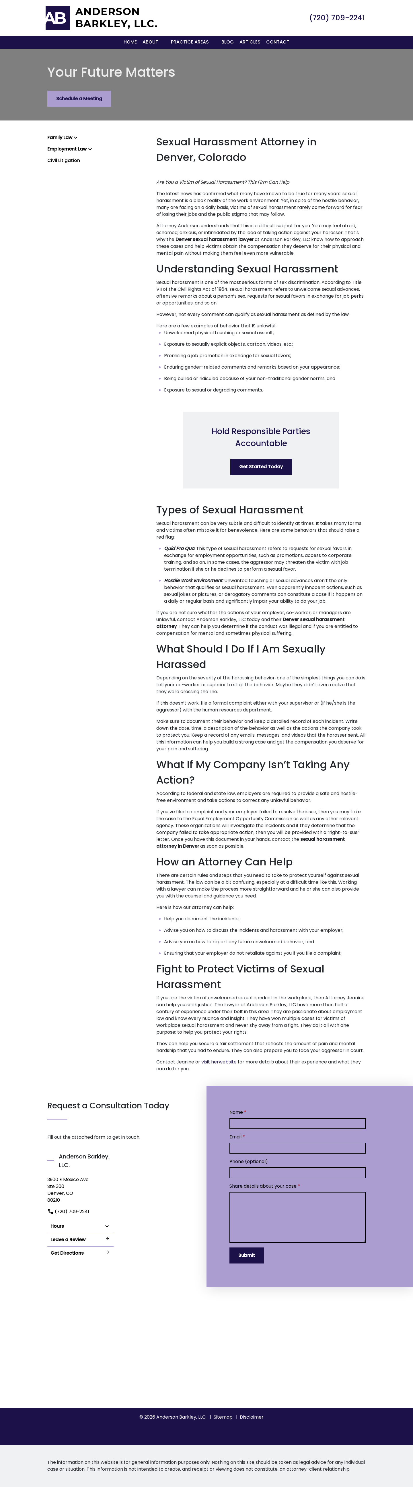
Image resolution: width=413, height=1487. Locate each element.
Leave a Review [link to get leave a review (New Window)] (80, 1239)
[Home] (130, 42)
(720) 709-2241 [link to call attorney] (68, 1211)
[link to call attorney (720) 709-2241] (337, 17)
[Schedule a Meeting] (79, 99)
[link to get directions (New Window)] (80, 1190)
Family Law (59, 137)
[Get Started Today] (261, 467)
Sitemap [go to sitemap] (223, 1417)
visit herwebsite (219, 1062)
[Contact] (277, 42)
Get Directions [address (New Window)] (80, 1253)
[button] (161, 42)
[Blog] (227, 42)
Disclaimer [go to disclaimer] (252, 1417)
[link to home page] (100, 17)
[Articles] (249, 42)
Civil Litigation (63, 160)
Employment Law (67, 149)
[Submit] (246, 1255)
